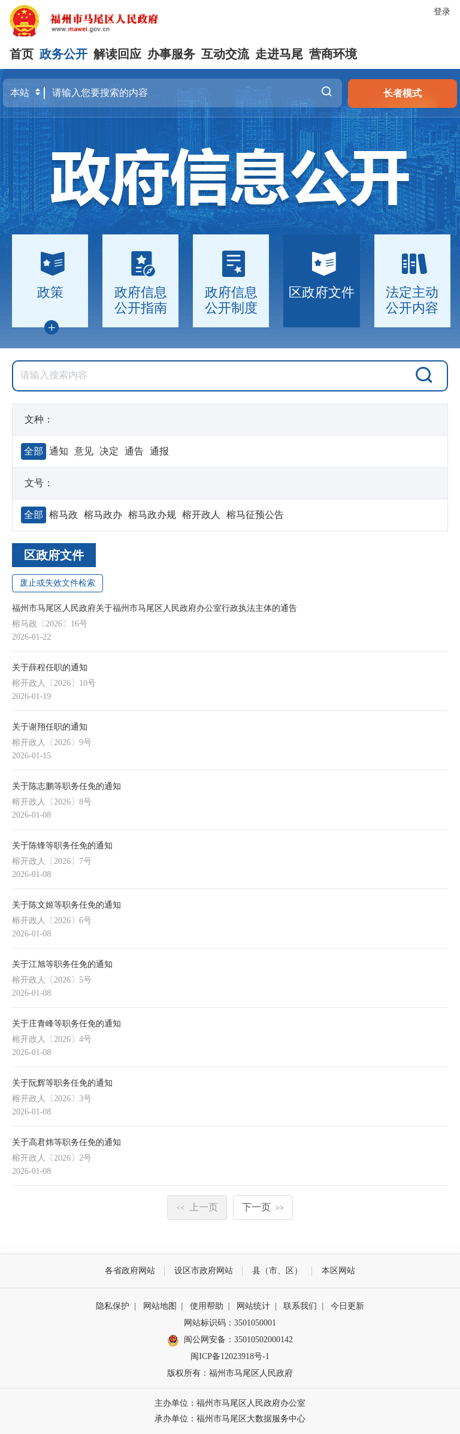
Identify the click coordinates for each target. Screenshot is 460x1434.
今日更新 (347, 1306)
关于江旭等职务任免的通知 (62, 964)
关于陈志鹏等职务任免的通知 (66, 786)
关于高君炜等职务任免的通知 (66, 1142)
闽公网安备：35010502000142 (238, 1339)
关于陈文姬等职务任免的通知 (66, 904)
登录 (442, 11)
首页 (22, 54)
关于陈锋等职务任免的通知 (62, 845)
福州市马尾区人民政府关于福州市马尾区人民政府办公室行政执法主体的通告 (154, 608)
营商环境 (333, 54)
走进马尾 (279, 54)
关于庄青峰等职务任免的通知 (66, 1023)
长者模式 (402, 93)
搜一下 (326, 93)
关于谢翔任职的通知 (49, 726)
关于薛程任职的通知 (49, 667)
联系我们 (300, 1306)
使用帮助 (206, 1306)
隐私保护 (112, 1306)
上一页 (197, 1207)
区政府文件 (54, 555)
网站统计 (253, 1306)
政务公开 (63, 54)
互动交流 (225, 54)
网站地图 (160, 1306)
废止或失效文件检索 (57, 583)
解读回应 (117, 54)
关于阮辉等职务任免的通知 (62, 1082)
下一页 (263, 1207)
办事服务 (171, 54)
